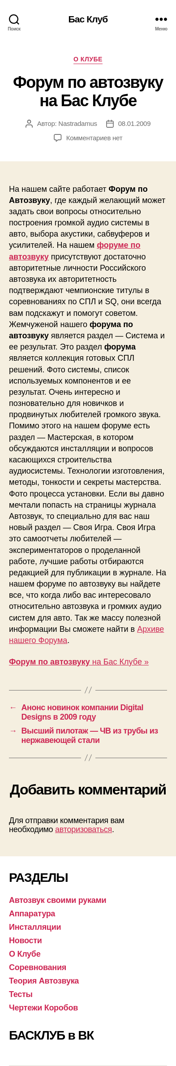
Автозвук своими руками (57, 900)
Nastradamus (77, 123)
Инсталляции (35, 927)
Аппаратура (32, 913)
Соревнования (37, 967)
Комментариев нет (94, 138)
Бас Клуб (88, 19)
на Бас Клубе (75, 661)
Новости (25, 940)
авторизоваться (83, 829)
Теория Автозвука (44, 980)
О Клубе (88, 59)
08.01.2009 (134, 123)
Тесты (21, 994)
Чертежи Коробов (43, 1007)
